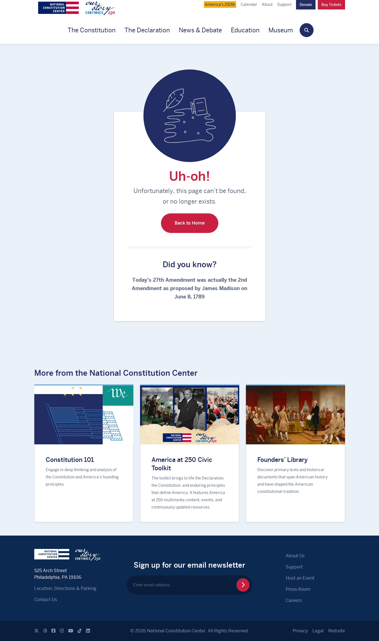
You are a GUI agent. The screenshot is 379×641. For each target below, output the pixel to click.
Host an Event (300, 578)
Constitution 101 (70, 459)
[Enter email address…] (189, 585)
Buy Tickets (331, 5)
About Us (295, 555)
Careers (294, 600)
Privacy (300, 630)
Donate (306, 5)
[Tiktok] (80, 630)
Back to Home (190, 223)
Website (336, 630)
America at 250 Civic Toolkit (181, 464)
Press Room (298, 589)
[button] (307, 30)
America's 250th (220, 4)
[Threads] (45, 630)
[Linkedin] (88, 630)
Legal (318, 630)
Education (245, 30)
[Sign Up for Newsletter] (243, 585)
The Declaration (147, 30)
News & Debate (200, 30)
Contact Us (45, 599)
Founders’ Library (282, 459)
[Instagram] (62, 630)
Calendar (249, 4)
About (267, 4)
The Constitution (92, 30)
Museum (280, 30)
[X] (36, 630)
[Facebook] (53, 630)
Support (284, 4)
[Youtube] (70, 630)
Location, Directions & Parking (65, 588)
